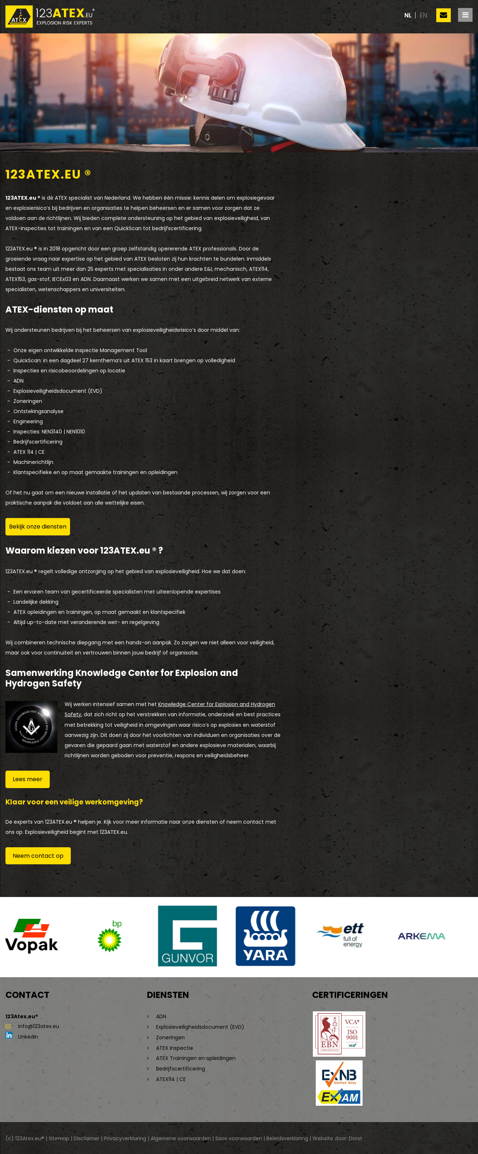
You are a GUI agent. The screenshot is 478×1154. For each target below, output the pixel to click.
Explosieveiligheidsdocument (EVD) (200, 1026)
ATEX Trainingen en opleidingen (196, 1056)
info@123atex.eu (32, 1026)
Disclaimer (87, 1137)
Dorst (357, 1137)
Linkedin (21, 1036)
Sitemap (59, 1137)
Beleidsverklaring (289, 1137)
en (423, 15)
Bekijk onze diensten (37, 526)
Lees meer (27, 779)
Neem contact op (38, 855)
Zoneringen (170, 1036)
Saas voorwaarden (240, 1137)
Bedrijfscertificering (180, 1067)
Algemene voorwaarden (182, 1137)
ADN (161, 1016)
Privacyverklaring (126, 1137)
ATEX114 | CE (171, 1077)
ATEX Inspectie (174, 1046)
